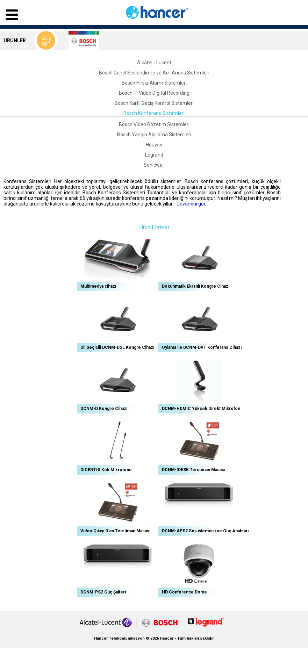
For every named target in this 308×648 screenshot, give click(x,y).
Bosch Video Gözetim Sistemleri (154, 124)
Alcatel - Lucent (154, 62)
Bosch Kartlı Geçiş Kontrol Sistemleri (154, 103)
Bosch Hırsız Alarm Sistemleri (154, 83)
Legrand (154, 155)
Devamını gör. (191, 204)
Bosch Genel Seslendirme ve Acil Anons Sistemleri (154, 72)
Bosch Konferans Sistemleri (154, 113)
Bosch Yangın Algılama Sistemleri (154, 134)
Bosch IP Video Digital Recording (154, 93)
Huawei (154, 144)
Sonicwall (154, 165)
